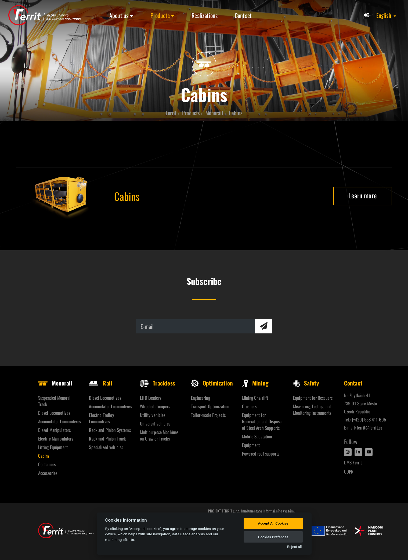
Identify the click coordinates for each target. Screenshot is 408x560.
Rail (100, 383)
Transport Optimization (210, 406)
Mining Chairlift (255, 397)
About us (118, 15)
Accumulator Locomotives (59, 421)
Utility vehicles (152, 415)
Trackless (157, 383)
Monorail (55, 383)
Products (160, 15)
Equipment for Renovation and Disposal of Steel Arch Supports (262, 421)
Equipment (251, 445)
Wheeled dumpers (155, 406)
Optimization (212, 383)
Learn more (362, 195)
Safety (306, 383)
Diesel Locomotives (54, 412)
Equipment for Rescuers (313, 397)
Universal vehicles (155, 423)
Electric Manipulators (55, 438)
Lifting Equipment (53, 447)
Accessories (47, 473)
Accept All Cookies (273, 523)
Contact (243, 15)
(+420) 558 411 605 (369, 419)
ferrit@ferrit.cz (369, 427)
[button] (387, 15)
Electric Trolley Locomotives (101, 418)
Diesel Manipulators (54, 430)
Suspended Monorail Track (55, 401)
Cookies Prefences (273, 537)
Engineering (200, 397)
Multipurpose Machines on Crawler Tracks (159, 435)
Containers (47, 464)
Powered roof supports (260, 453)
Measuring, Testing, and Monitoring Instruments (312, 409)
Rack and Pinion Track (107, 438)
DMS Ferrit (353, 462)
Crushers (249, 406)
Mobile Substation (257, 436)
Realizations (205, 15)
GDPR (349, 471)
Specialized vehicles (106, 447)
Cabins (43, 455)
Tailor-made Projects (208, 415)
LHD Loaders (150, 397)
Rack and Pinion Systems (110, 430)
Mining (255, 383)
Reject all (294, 547)
